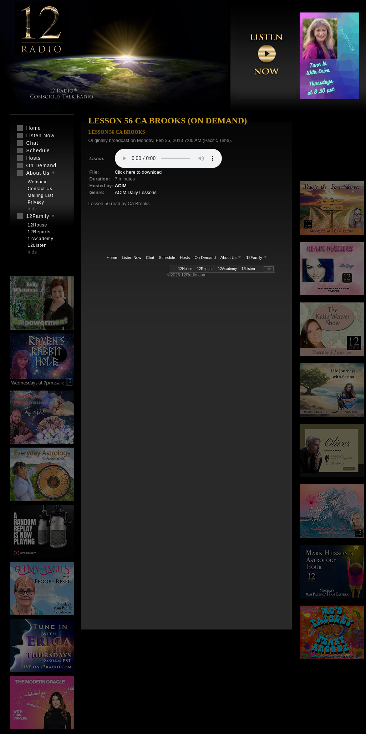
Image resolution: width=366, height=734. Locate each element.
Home (112, 257)
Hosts (185, 257)
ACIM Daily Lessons (136, 192)
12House (185, 269)
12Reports (205, 269)
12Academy (227, 269)
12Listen (248, 269)
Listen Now (131, 257)
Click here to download (138, 172)
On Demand (204, 257)
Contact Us (40, 188)
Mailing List (41, 195)
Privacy (36, 202)
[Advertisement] (332, 148)
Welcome (38, 181)
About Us (231, 257)
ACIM (121, 185)
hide (268, 269)
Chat (150, 257)
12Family (256, 257)
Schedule (167, 257)
